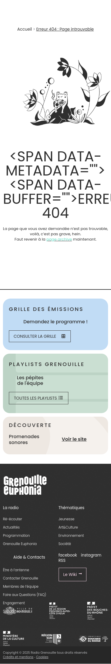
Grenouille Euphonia (20, 544)
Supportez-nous (16, 611)
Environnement (71, 535)
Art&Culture (68, 527)
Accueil (24, 29)
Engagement (14, 603)
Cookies (42, 657)
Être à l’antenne (16, 570)
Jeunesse (67, 519)
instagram (91, 555)
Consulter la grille (39, 336)
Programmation (16, 535)
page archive (59, 239)
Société (65, 544)
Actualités (11, 527)
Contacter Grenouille (20, 578)
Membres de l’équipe (20, 586)
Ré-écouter (12, 519)
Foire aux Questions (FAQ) (24, 594)
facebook (68, 555)
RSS (62, 560)
